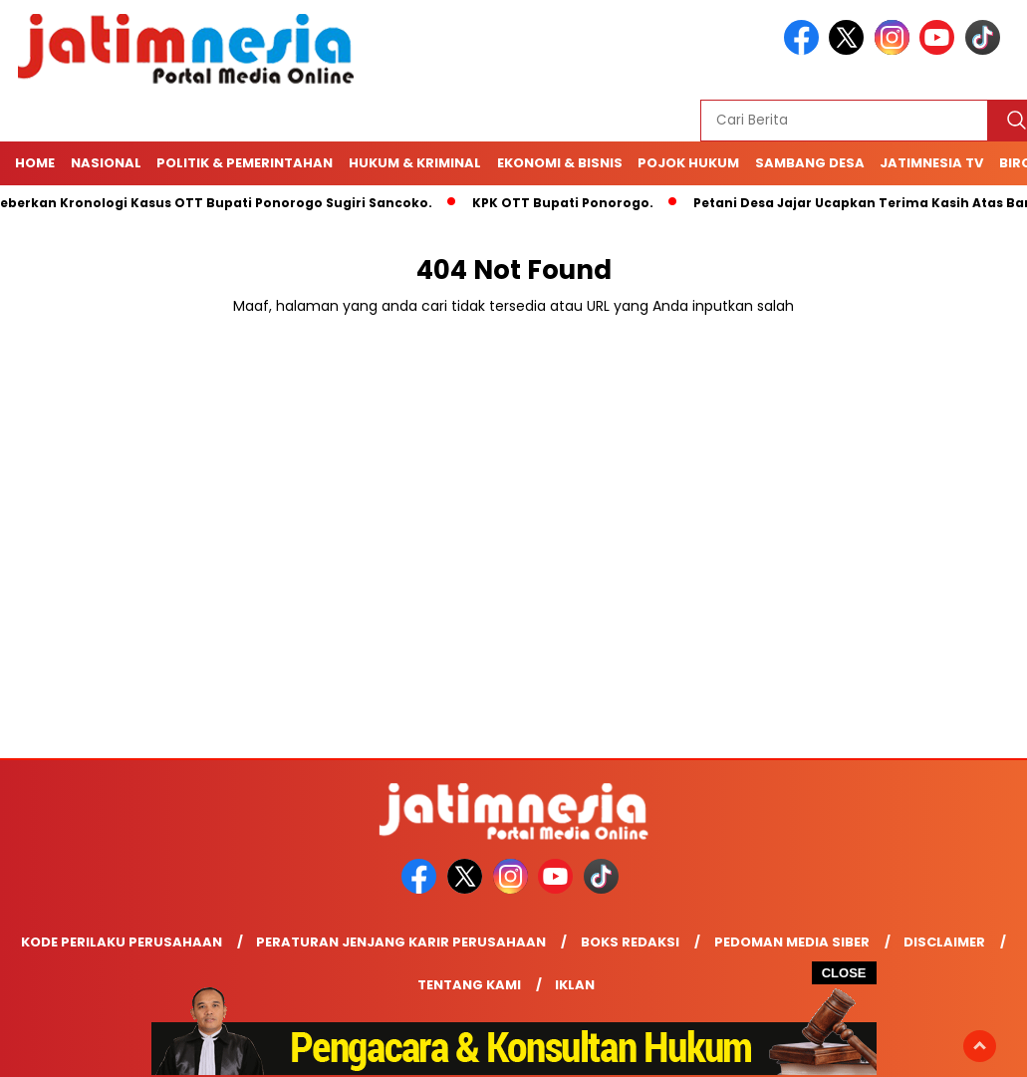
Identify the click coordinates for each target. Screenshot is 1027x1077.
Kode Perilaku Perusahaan (121, 942)
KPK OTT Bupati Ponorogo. (567, 202)
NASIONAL (106, 162)
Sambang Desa (810, 162)
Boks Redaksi (630, 942)
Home (35, 162)
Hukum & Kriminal (415, 162)
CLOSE (844, 972)
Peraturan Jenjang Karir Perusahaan (401, 942)
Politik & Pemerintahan (244, 162)
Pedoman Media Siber (792, 942)
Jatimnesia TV (931, 162)
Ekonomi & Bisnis (560, 162)
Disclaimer (944, 942)
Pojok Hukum (688, 162)
